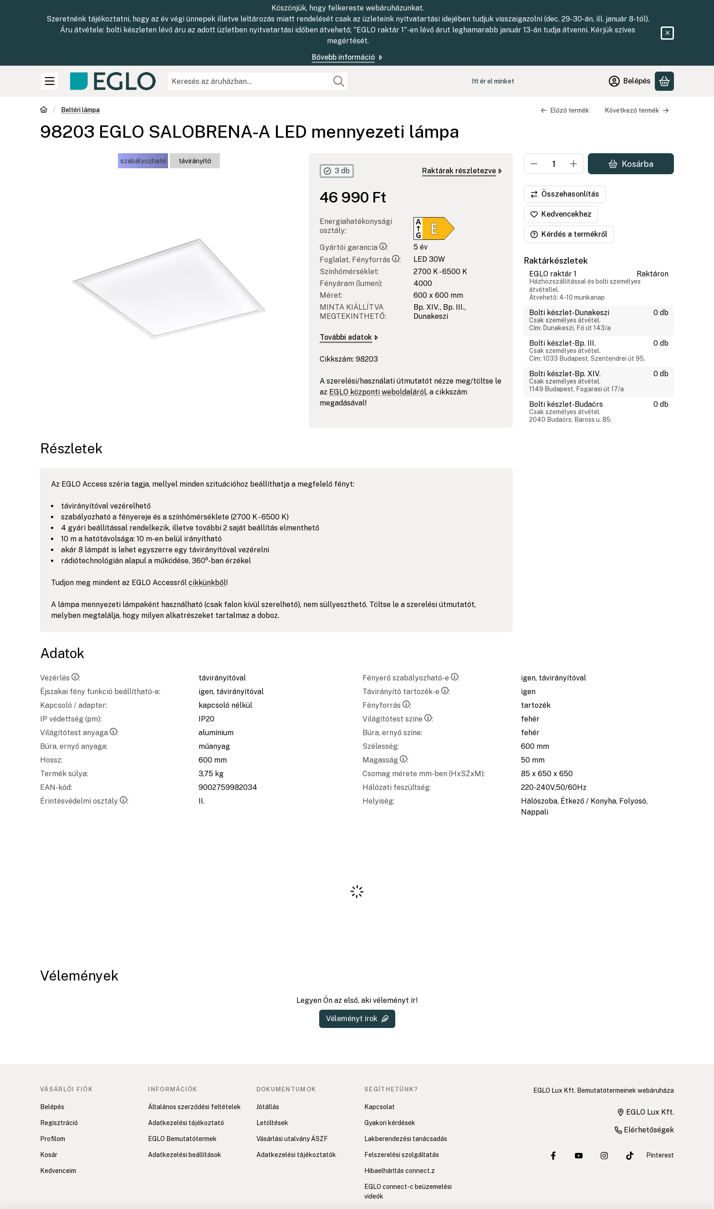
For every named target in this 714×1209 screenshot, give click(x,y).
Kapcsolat (379, 1106)
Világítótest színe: (397, 719)
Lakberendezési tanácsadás (405, 1138)
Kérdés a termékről (568, 234)
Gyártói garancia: (354, 247)
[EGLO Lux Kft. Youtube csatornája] (579, 1156)
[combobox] (258, 81)
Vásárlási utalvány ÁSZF (292, 1138)
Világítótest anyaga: (79, 732)
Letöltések (272, 1122)
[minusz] (534, 164)
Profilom (52, 1138)
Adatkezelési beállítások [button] (184, 1154)
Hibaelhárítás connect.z (399, 1170)
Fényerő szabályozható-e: (410, 678)
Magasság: (385, 760)
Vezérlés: (60, 678)
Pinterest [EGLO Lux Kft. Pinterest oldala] (660, 1155)
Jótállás (267, 1106)
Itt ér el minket (493, 81)
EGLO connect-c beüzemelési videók (408, 1191)
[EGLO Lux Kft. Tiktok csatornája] (630, 1156)
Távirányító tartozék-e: (406, 691)
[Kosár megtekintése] (664, 81)
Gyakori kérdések (389, 1122)
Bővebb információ (348, 57)
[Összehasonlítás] (565, 194)
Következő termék (637, 110)
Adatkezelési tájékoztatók (296, 1154)
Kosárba (630, 163)
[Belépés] (630, 81)
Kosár (48, 1154)
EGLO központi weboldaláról (377, 392)
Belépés (52, 1106)
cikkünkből (207, 582)
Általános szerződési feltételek (194, 1106)
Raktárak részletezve (462, 170)
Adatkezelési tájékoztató (186, 1122)
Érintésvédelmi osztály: (84, 801)
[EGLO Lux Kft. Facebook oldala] (553, 1156)
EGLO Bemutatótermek (182, 1138)
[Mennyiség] (554, 164)
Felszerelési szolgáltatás (401, 1154)
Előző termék (565, 110)
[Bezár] (667, 33)
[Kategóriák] (49, 81)
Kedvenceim (58, 1170)
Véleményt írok (357, 1018)
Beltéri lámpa (80, 110)
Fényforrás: (386, 705)
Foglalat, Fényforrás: (360, 259)
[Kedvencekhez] (561, 214)
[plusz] (574, 164)
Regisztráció (59, 1122)
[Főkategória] (43, 110)
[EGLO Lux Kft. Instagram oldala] (604, 1156)
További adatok (349, 337)
